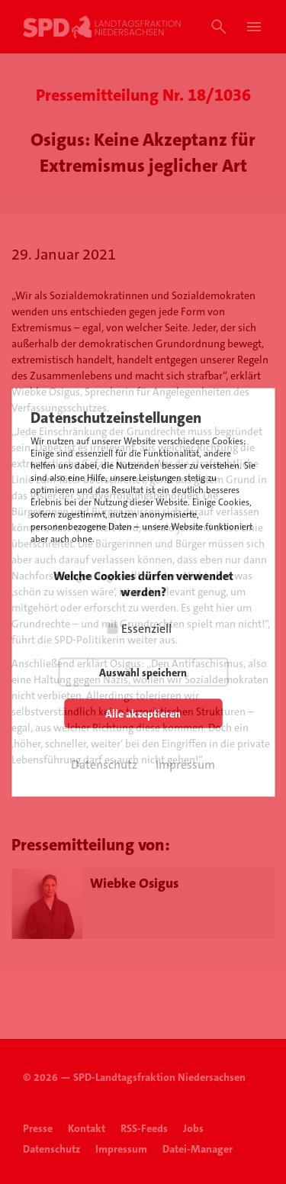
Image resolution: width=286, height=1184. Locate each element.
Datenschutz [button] (104, 764)
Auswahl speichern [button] (143, 672)
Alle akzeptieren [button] (143, 713)
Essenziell (146, 628)
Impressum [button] (185, 764)
